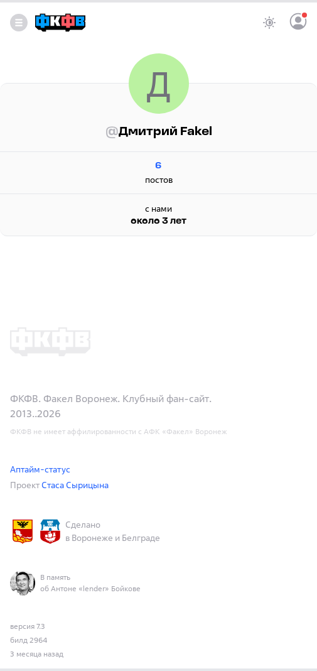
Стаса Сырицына (75, 485)
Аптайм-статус (40, 469)
